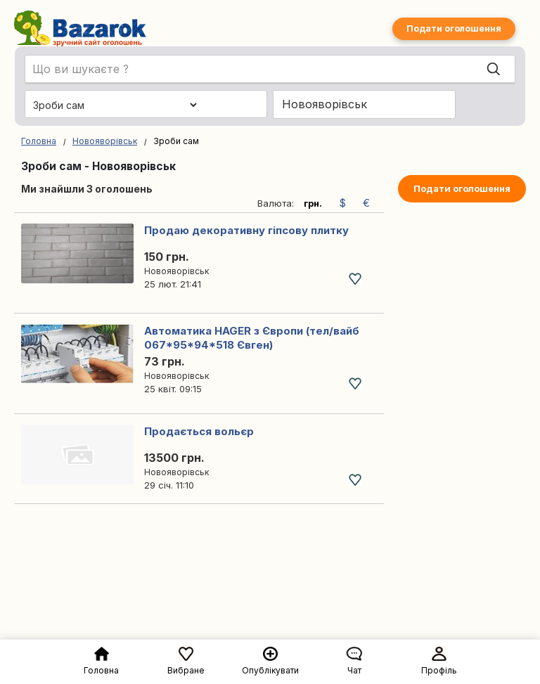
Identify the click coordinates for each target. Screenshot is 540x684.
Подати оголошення (453, 28)
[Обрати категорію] (114, 105)
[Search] (493, 69)
